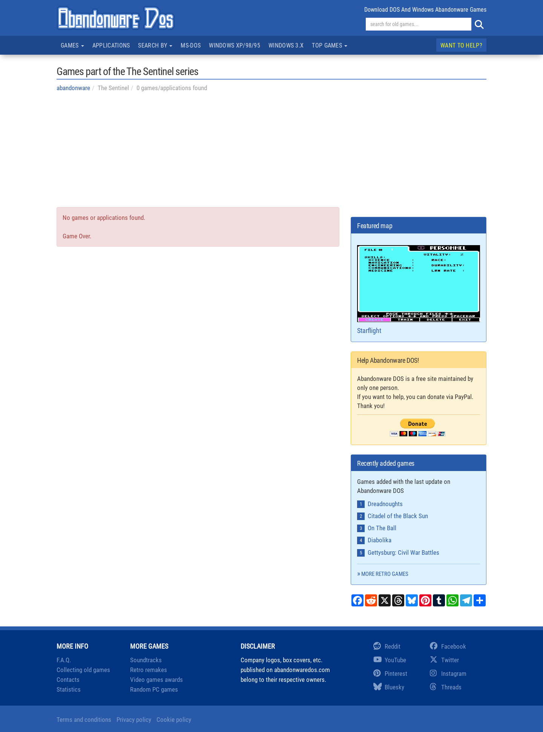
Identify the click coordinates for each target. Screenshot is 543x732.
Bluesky (388, 687)
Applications (111, 45)
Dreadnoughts (385, 504)
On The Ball (382, 528)
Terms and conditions (84, 719)
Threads (446, 687)
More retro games (384, 574)
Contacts (68, 679)
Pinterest (390, 673)
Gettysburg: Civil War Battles (403, 552)
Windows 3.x (286, 45)
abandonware (73, 88)
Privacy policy (134, 719)
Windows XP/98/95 (234, 45)
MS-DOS (191, 45)
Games (72, 45)
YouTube (389, 660)
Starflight (418, 290)
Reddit (386, 646)
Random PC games (154, 689)
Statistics (69, 689)
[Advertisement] (271, 154)
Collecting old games (83, 670)
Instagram (448, 673)
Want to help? (461, 45)
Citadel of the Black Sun (398, 516)
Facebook (448, 646)
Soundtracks (146, 660)
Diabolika (379, 540)
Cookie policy (173, 719)
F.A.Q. (64, 660)
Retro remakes (148, 670)
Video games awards (156, 679)
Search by (155, 45)
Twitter (444, 660)
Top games (329, 45)
